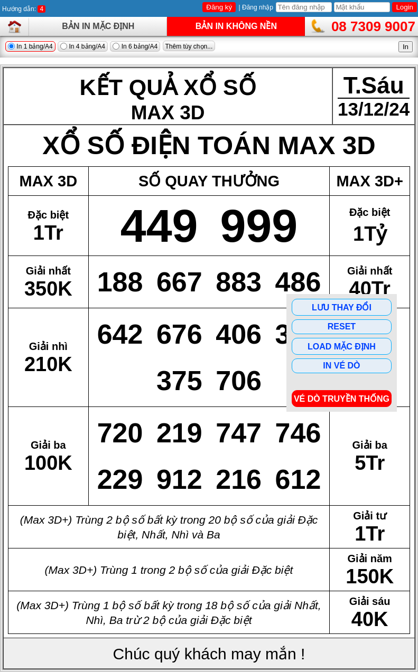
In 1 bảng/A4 (30, 46)
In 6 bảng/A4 (135, 46)
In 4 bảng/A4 (82, 46)
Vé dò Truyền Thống (341, 398)
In (405, 47)
